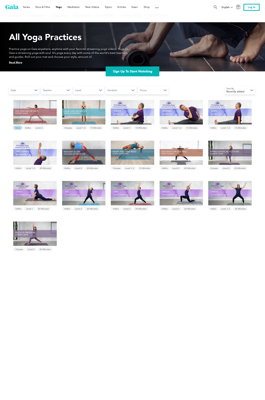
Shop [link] (147, 7)
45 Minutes (92, 168)
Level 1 (127, 127)
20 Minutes (45, 168)
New (17, 127)
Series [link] (26, 7)
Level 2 (39, 127)
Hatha (28, 127)
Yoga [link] (59, 7)
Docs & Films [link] (42, 7)
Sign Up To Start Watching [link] (132, 71)
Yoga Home (15, 15)
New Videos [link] (92, 7)
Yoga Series (59, 15)
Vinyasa (68, 127)
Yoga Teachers (105, 15)
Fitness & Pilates (158, 15)
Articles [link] (121, 7)
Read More (15, 62)
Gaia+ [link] (134, 7)
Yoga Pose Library (131, 15)
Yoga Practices (37, 15)
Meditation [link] (74, 7)
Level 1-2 (80, 127)
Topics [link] (108, 7)
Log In (251, 7)
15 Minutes (95, 127)
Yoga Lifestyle (81, 15)
